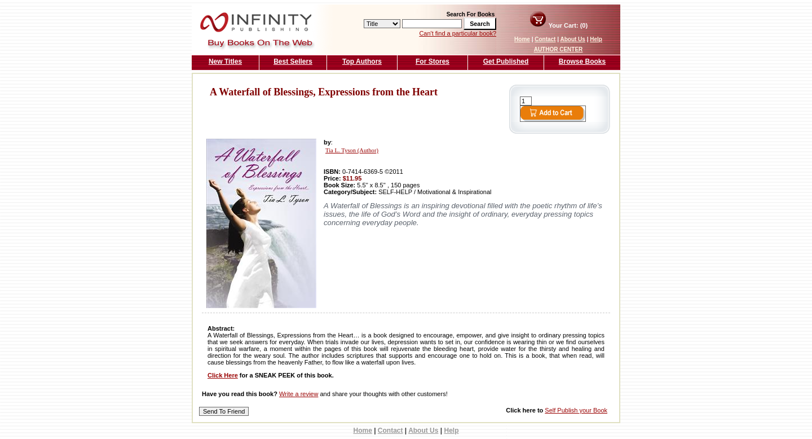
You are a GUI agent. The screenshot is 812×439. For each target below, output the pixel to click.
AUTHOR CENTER (558, 49)
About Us (572, 39)
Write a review (298, 393)
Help (596, 39)
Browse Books (582, 61)
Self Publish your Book (576, 410)
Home (522, 39)
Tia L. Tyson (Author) (351, 150)
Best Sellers (292, 61)
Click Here (223, 375)
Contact (545, 39)
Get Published (506, 61)
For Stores (432, 61)
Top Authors (362, 61)
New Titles (225, 61)
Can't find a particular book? (457, 33)
